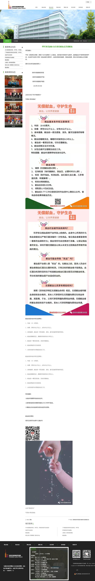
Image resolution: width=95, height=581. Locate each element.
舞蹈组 (13, 126)
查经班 (13, 113)
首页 (36, 7)
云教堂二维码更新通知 (10, 62)
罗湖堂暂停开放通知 (9, 57)
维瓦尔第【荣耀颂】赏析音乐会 (12, 65)
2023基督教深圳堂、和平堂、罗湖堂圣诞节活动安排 (17, 50)
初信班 (13, 99)
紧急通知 (7, 60)
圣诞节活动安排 (8, 55)
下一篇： (78, 519)
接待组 (13, 86)
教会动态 (85, 40)
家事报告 (90, 40)
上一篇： (28, 519)
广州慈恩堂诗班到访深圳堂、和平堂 (13, 52)
